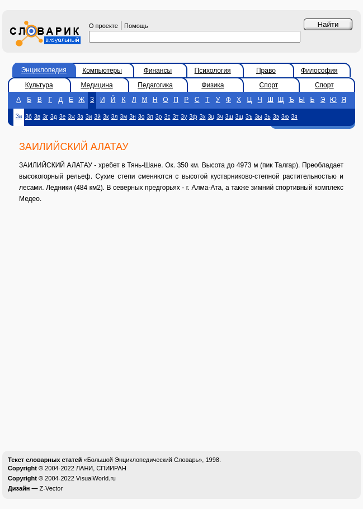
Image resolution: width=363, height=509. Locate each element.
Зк (106, 117)
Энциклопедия (44, 70)
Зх (202, 117)
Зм (123, 117)
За (19, 116)
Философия (319, 70)
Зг (45, 117)
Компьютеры (102, 70)
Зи (89, 117)
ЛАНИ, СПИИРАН (101, 468)
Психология (213, 70)
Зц (211, 117)
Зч (219, 117)
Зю (285, 117)
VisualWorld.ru (96, 478)
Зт (175, 117)
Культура (39, 85)
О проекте (103, 25)
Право (266, 70)
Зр (158, 117)
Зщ (239, 117)
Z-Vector (51, 488)
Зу (184, 117)
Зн (132, 117)
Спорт (269, 85)
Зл (114, 117)
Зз (80, 117)
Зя (294, 117)
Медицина (96, 85)
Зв (37, 117)
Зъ (249, 117)
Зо (141, 117)
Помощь (136, 25)
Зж (71, 117)
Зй (97, 117)
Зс (167, 117)
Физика (212, 85)
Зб (28, 117)
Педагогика (155, 85)
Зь (267, 117)
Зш (229, 117)
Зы (258, 117)
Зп (150, 117)
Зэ (276, 117)
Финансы (158, 70)
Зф (193, 117)
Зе (62, 117)
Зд (53, 117)
